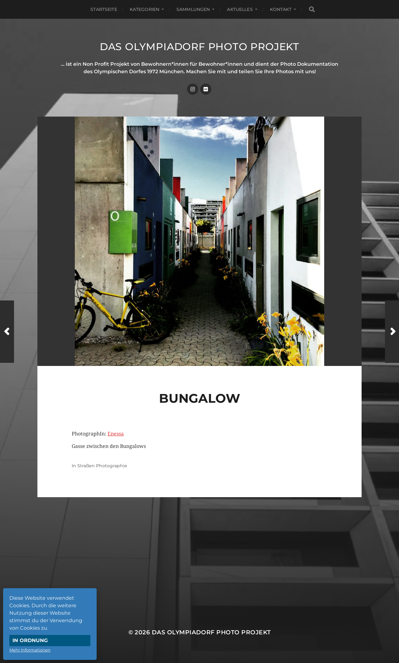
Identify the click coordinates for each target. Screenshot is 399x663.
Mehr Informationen (29, 649)
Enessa (116, 434)
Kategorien (144, 9)
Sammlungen (193, 9)
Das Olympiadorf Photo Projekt (199, 47)
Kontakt (280, 9)
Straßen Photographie (102, 465)
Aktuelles (239, 9)
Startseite (103, 9)
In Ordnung (30, 640)
